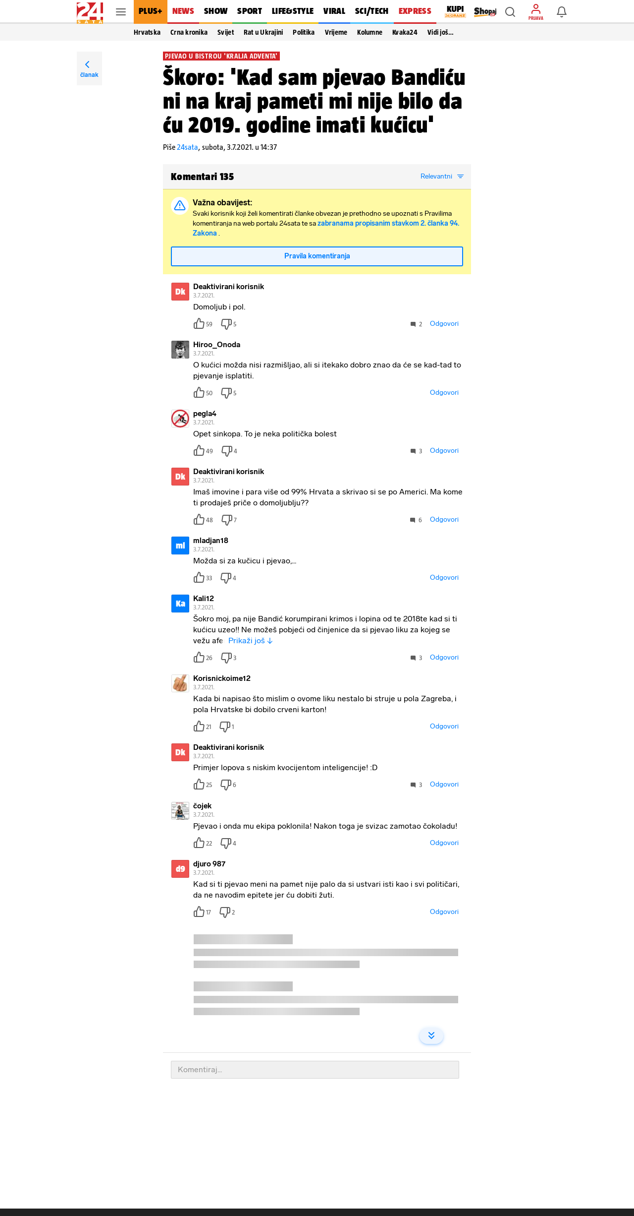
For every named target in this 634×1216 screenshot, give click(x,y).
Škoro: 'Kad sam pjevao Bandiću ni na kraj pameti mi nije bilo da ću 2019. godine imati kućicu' (314, 100)
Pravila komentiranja (317, 256)
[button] (510, 12)
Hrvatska (147, 32)
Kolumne (369, 32)
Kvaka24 (405, 32)
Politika (304, 32)
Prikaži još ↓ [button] (250, 640)
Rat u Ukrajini (263, 32)
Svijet (225, 32)
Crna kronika (189, 32)
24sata (187, 147)
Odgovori (444, 323)
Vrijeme (336, 32)
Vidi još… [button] (440, 32)
